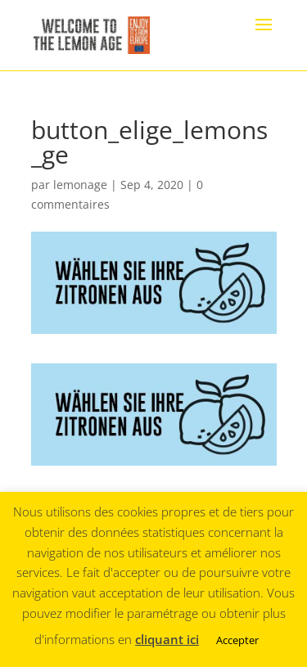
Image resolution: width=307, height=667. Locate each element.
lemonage (80, 184)
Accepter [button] (237, 640)
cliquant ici (167, 639)
